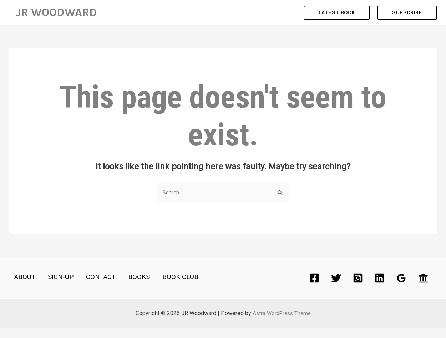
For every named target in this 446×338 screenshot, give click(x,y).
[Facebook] (314, 288)
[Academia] (423, 288)
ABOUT (20, 287)
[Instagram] (358, 288)
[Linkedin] (380, 288)
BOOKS (124, 287)
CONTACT (90, 287)
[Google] (401, 288)
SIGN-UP (52, 287)
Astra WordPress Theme (282, 323)
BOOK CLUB (161, 287)
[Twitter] (336, 288)
